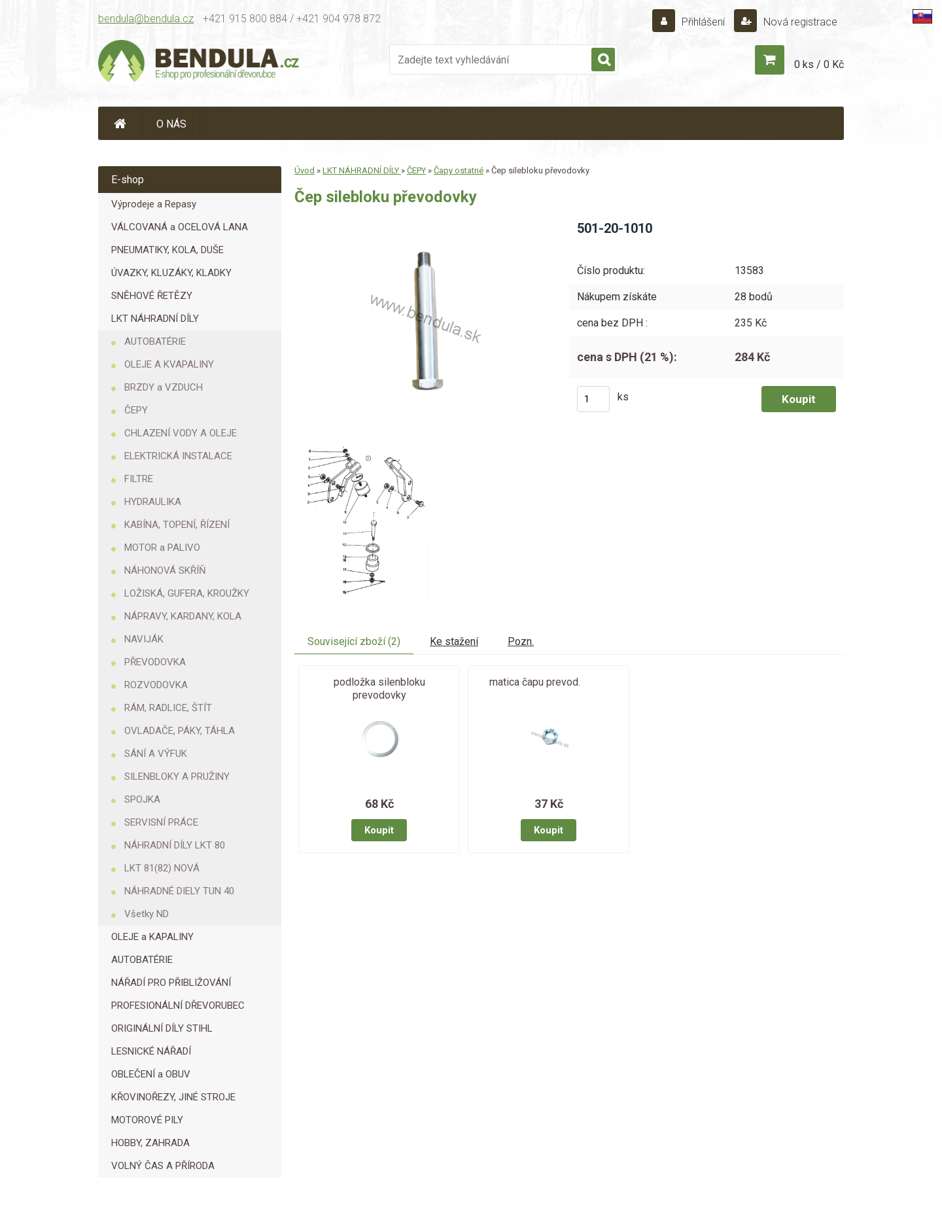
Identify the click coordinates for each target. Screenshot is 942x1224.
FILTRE (138, 479)
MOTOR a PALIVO (162, 547)
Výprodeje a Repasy (153, 204)
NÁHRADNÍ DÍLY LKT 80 (174, 845)
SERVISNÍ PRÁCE (161, 822)
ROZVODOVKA (156, 685)
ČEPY (136, 410)
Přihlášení (703, 22)
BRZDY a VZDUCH (163, 387)
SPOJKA (142, 799)
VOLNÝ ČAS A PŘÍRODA (163, 1166)
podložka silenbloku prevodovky (379, 688)
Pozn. (521, 641)
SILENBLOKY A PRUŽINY (177, 776)
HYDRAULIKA (152, 502)
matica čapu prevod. (534, 682)
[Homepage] (120, 123)
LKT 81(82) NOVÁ (162, 868)
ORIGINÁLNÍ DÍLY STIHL (162, 1028)
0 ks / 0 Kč (819, 64)
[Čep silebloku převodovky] (421, 224)
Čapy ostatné (458, 170)
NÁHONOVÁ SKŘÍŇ (165, 570)
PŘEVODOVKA (155, 662)
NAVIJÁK (144, 639)
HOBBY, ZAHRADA (150, 1143)
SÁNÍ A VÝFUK (155, 754)
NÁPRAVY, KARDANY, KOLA (182, 616)
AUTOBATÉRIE (155, 341)
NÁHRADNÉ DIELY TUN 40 (179, 891)
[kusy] (593, 399)
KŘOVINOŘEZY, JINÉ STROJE (173, 1097)
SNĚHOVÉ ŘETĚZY (151, 296)
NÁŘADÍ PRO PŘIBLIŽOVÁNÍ (171, 982)
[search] (603, 60)
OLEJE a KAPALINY (152, 937)
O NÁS (171, 124)
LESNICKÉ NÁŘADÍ (151, 1051)
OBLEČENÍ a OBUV (150, 1074)
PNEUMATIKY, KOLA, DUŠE (167, 250)
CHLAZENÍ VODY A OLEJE (180, 433)
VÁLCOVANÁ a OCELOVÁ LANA (179, 227)
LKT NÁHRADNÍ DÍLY (155, 318)
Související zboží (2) (353, 641)
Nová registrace (799, 22)
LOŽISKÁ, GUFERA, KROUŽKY (186, 593)
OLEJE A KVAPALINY (169, 364)
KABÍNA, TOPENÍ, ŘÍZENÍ (177, 525)
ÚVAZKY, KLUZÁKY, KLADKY (171, 273)
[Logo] (199, 63)
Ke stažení (454, 641)
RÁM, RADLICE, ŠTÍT (168, 708)
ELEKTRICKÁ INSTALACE (178, 456)
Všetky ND (146, 914)
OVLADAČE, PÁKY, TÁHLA (179, 731)
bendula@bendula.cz (146, 18)
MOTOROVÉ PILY (147, 1120)
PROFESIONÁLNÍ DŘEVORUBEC (178, 1005)
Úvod (304, 170)
